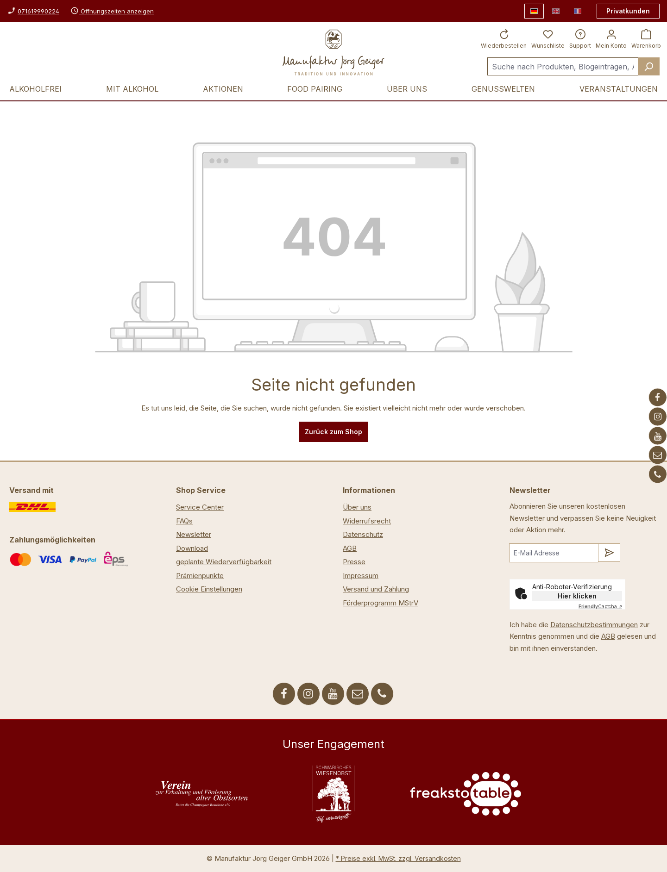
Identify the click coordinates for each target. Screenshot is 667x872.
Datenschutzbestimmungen (594, 624)
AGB (350, 548)
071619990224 (38, 11)
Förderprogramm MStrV (380, 602)
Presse (354, 561)
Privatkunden (628, 11)
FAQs (184, 521)
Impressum (360, 575)
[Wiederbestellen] (503, 38)
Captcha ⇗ (600, 606)
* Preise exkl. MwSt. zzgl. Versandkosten (398, 858)
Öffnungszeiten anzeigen (112, 11)
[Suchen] (649, 66)
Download (192, 548)
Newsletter (193, 534)
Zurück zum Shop (333, 432)
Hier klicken (577, 596)
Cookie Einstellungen (209, 589)
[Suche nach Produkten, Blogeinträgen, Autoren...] (562, 66)
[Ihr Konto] (611, 38)
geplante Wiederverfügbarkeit (223, 561)
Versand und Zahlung (376, 589)
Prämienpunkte (200, 575)
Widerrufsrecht (367, 521)
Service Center (200, 507)
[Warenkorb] (646, 38)
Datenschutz (363, 534)
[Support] (580, 38)
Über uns (357, 507)
